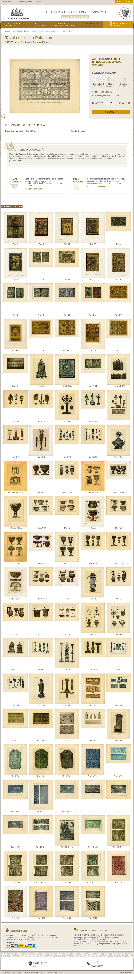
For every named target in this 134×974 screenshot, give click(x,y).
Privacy (48, 972)
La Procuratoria (7, 2)
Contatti (38, 2)
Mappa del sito (57, 972)
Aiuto (30, 2)
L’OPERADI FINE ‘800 (38, 24)
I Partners (21, 2)
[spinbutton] (108, 103)
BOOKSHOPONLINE (120, 24)
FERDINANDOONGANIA (14, 24)
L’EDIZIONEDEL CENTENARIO (64, 24)
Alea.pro (128, 972)
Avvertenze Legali (37, 972)
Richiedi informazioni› (34, 189)
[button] (111, 102)
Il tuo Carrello (124, 1)
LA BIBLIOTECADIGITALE (92, 24)
